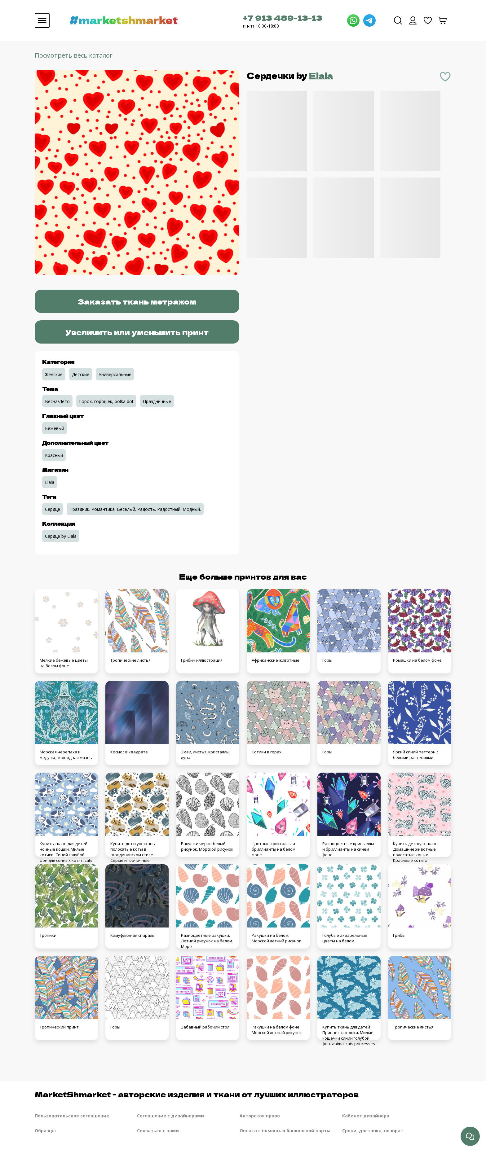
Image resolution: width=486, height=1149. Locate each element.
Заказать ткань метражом (136, 301)
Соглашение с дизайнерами (170, 1116)
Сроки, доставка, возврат (372, 1131)
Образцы (45, 1131)
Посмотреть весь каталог (74, 55)
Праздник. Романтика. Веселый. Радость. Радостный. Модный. (135, 509)
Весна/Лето (57, 401)
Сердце (52, 509)
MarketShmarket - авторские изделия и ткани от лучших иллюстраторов (197, 1094)
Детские (80, 374)
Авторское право (260, 1116)
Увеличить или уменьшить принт (137, 332)
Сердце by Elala (61, 536)
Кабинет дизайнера (365, 1116)
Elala (321, 75)
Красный (54, 455)
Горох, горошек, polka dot (106, 401)
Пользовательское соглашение (72, 1116)
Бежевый (54, 428)
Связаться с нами (158, 1131)
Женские (54, 374)
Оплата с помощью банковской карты (285, 1131)
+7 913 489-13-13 (282, 17)
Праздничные (157, 401)
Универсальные (115, 374)
